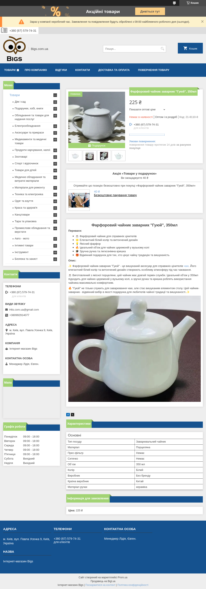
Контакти (82, 70)
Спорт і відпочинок (26, 163)
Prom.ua (122, 577)
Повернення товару (153, 70)
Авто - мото (22, 238)
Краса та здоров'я (26, 207)
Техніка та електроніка (29, 194)
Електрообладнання (27, 125)
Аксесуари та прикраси (29, 132)
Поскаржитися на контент (100, 585)
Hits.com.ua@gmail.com (24, 309)
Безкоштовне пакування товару (115, 195)
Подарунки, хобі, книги (29, 108)
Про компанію (36, 70)
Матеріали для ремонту (30, 187)
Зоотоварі (21, 156)
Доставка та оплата (114, 70)
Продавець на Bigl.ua (103, 581)
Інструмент (22, 252)
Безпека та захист (26, 258)
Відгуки (61, 70)
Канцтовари (22, 214)
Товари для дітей (25, 170)
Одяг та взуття (24, 200)
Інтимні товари (24, 245)
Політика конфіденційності (132, 585)
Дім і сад (20, 101)
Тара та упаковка (25, 221)
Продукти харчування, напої (32, 149)
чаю (186, 266)
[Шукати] (162, 48)
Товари (10, 70)
